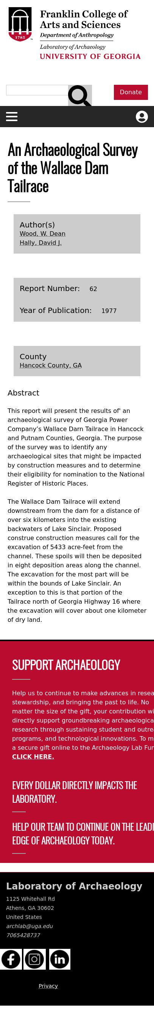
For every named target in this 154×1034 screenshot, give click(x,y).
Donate (131, 92)
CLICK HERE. (33, 756)
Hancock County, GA (51, 365)
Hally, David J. (41, 242)
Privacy (48, 986)
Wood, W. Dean (42, 233)
